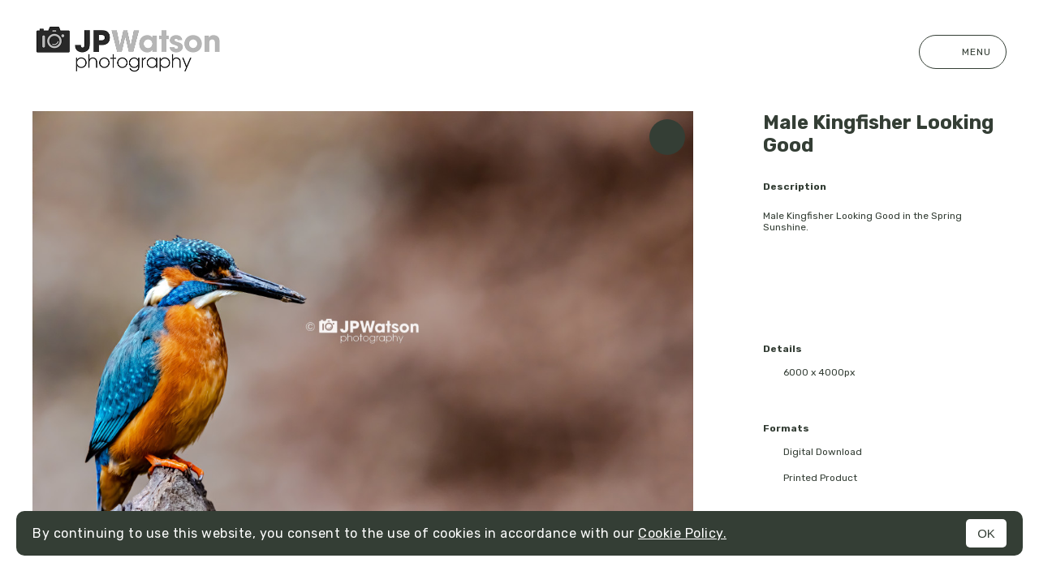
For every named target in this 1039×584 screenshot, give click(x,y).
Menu (962, 52)
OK (986, 533)
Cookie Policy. (682, 533)
